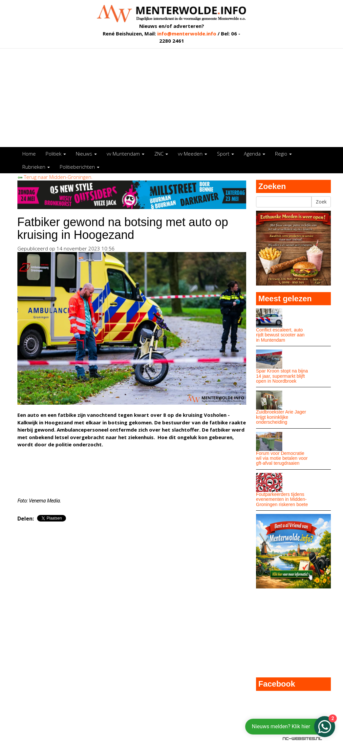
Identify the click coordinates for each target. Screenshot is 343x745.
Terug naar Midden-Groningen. (55, 177)
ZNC (161, 153)
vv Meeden (192, 153)
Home (29, 153)
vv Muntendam (125, 153)
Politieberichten (79, 166)
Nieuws (86, 153)
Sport (225, 153)
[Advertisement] (172, 98)
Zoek (321, 202)
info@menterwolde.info (186, 33)
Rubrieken (36, 166)
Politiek (56, 153)
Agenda (254, 153)
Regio (283, 153)
